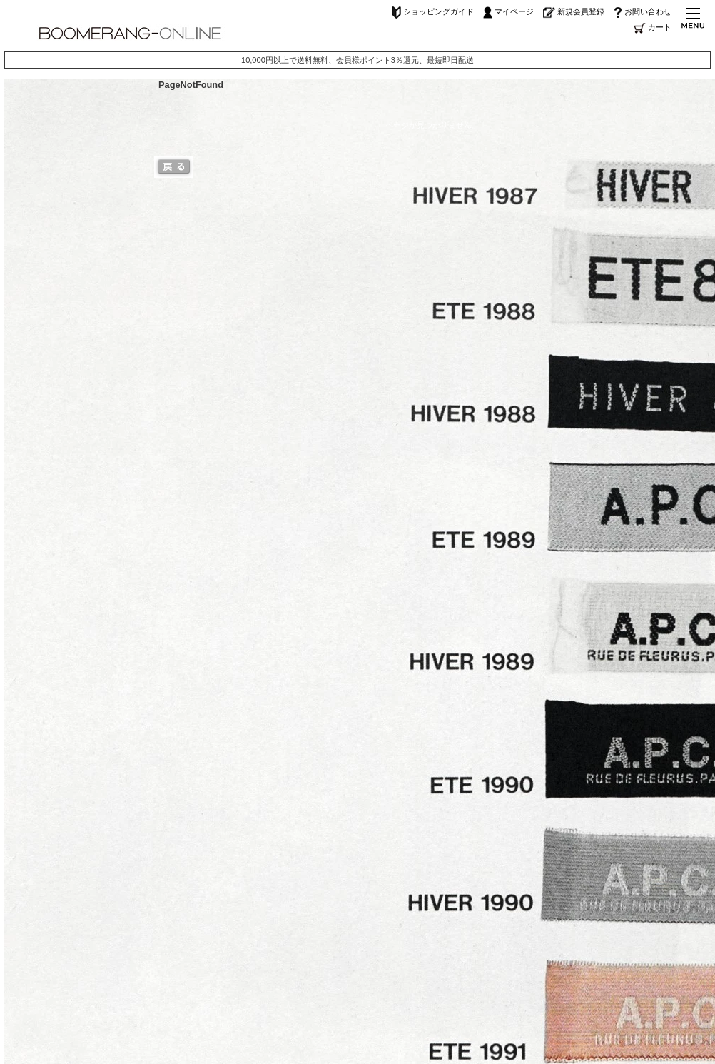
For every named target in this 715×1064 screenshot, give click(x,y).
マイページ (508, 11)
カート (652, 27)
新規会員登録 (573, 11)
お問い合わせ (642, 11)
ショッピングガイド (433, 11)
